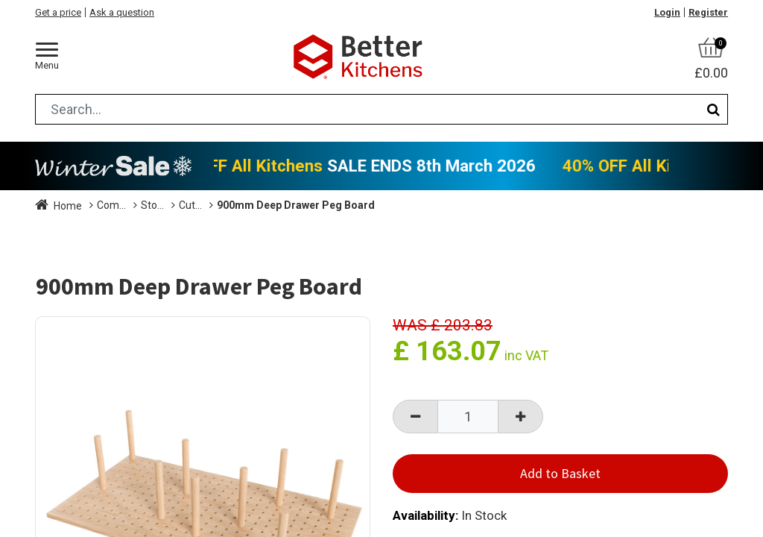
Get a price (58, 12)
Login (667, 12)
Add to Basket (560, 473)
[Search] (713, 109)
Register (708, 12)
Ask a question (121, 12)
